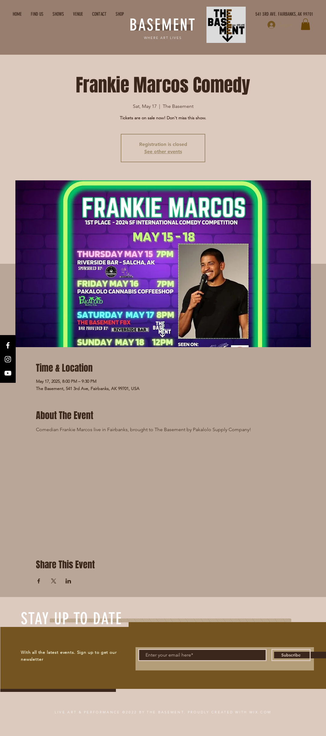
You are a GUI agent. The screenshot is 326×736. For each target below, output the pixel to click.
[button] (305, 24)
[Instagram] (8, 359)
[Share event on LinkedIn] (68, 581)
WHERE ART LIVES (163, 38)
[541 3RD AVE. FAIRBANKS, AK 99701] (256, 14)
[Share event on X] (53, 581)
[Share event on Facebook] (39, 581)
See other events (163, 151)
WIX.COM (260, 712)
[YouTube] (8, 373)
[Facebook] (8, 345)
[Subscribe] (291, 655)
